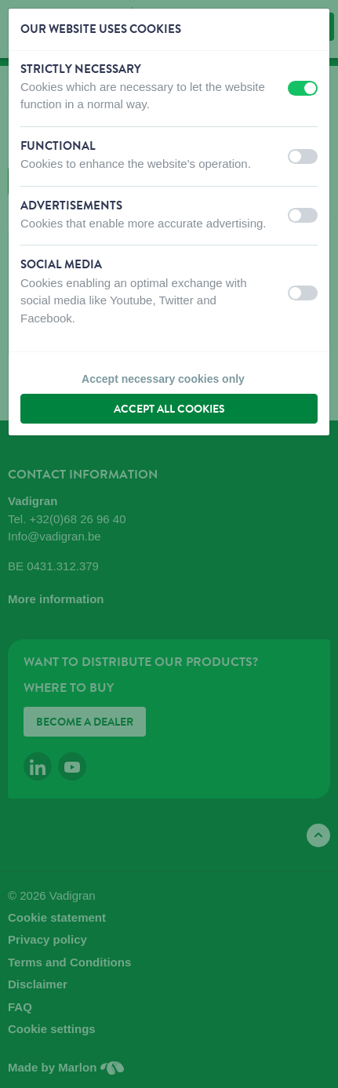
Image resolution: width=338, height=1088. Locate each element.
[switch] (303, 88)
